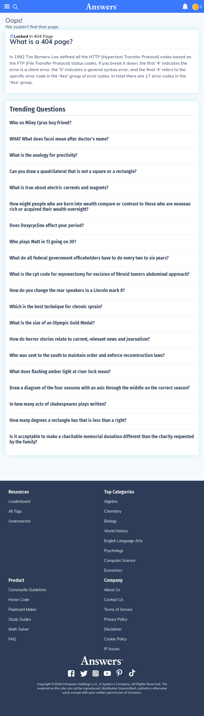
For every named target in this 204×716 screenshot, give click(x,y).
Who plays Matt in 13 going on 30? (43, 242)
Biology (110, 521)
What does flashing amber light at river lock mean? (60, 372)
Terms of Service (118, 609)
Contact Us (113, 599)
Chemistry (112, 511)
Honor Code (18, 599)
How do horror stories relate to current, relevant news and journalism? (80, 339)
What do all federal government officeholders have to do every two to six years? (89, 258)
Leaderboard (19, 501)
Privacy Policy (115, 619)
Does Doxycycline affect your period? (47, 225)
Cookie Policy (115, 639)
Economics (113, 570)
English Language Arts (123, 540)
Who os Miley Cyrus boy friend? (40, 123)
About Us (112, 589)
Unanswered (19, 521)
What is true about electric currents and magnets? (59, 188)
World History (116, 531)
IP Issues (112, 649)
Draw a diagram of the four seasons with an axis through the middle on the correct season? (100, 388)
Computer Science (119, 560)
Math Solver (18, 629)
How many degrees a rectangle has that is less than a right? (68, 420)
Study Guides (19, 619)
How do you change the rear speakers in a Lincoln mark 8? (67, 290)
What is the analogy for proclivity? (43, 155)
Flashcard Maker (22, 609)
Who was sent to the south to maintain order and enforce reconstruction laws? (87, 355)
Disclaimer (113, 629)
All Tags (15, 511)
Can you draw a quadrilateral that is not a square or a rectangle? (73, 171)
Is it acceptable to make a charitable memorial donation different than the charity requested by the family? (102, 439)
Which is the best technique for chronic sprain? (56, 307)
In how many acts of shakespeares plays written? (58, 404)
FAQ (12, 639)
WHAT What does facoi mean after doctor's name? (59, 139)
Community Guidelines (27, 589)
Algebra (110, 501)
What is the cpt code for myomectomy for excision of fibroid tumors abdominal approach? (99, 274)
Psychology (113, 550)
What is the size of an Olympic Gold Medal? (52, 323)
